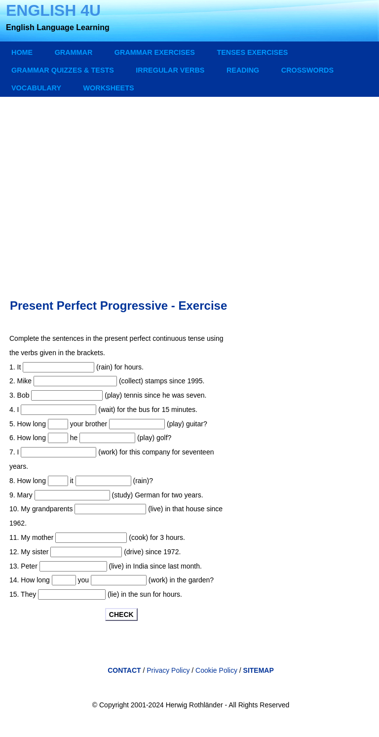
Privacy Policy (168, 670)
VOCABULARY (36, 88)
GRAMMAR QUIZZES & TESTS (62, 70)
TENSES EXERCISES (252, 52)
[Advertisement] (191, 188)
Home (22, 52)
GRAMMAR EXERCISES (154, 52)
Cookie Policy (217, 670)
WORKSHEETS (108, 88)
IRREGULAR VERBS (170, 70)
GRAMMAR (74, 52)
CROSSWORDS (307, 70)
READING (243, 70)
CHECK (121, 614)
